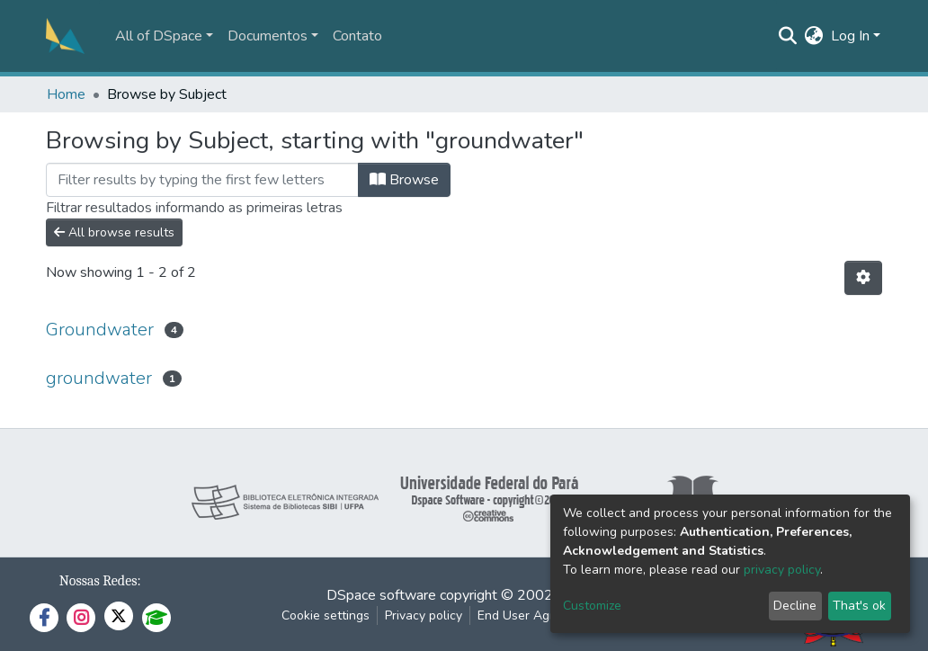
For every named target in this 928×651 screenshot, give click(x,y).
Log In (850, 36)
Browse (404, 180)
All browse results (114, 232)
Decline (794, 605)
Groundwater (100, 329)
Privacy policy (423, 615)
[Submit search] (788, 36)
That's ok (859, 605)
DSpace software (381, 595)
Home (66, 94)
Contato (357, 36)
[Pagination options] (863, 278)
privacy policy (782, 569)
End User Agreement (537, 615)
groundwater (99, 378)
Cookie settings (325, 615)
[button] (814, 36)
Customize (592, 605)
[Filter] (202, 180)
